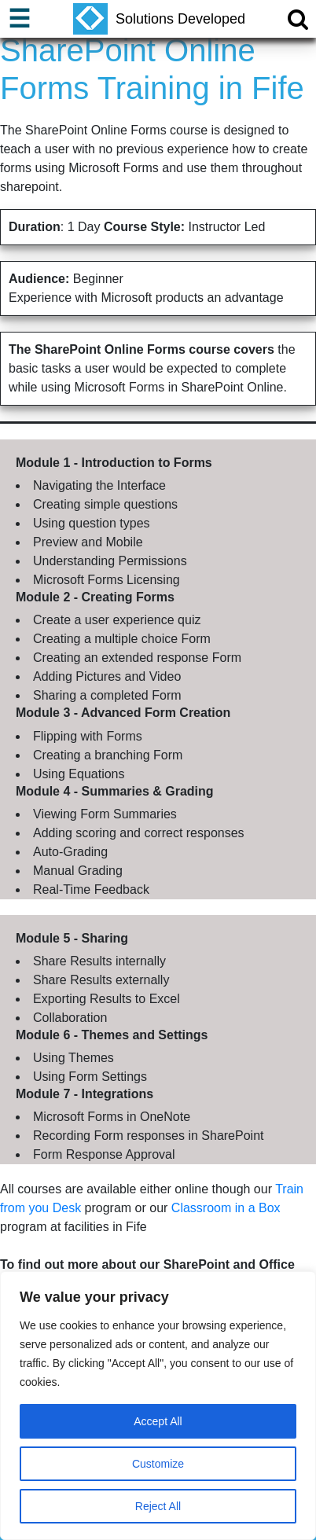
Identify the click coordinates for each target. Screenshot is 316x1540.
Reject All (158, 1506)
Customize (158, 1463)
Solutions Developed (159, 19)
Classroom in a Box (226, 1208)
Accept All (158, 1421)
